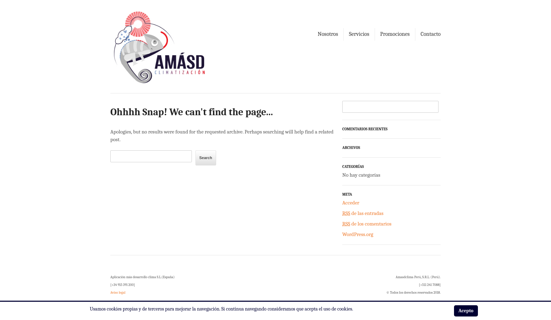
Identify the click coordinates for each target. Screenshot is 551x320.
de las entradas (362, 213)
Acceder (350, 203)
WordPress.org (357, 234)
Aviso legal (117, 292)
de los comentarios (366, 224)
